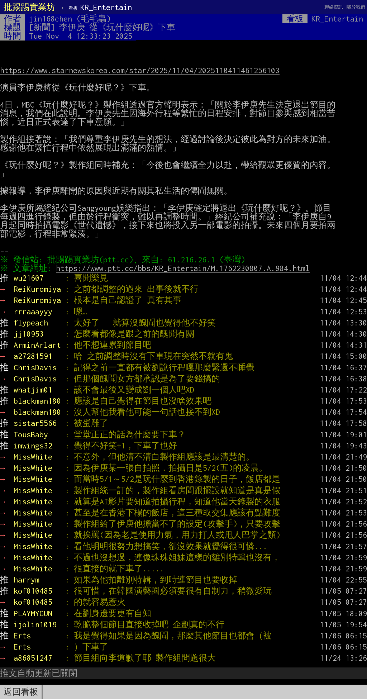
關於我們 (356, 7)
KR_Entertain (100, 7)
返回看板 (21, 691)
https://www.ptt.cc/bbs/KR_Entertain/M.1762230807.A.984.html (184, 268)
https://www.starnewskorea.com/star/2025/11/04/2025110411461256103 (140, 70)
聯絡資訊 (333, 7)
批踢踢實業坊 (29, 7)
